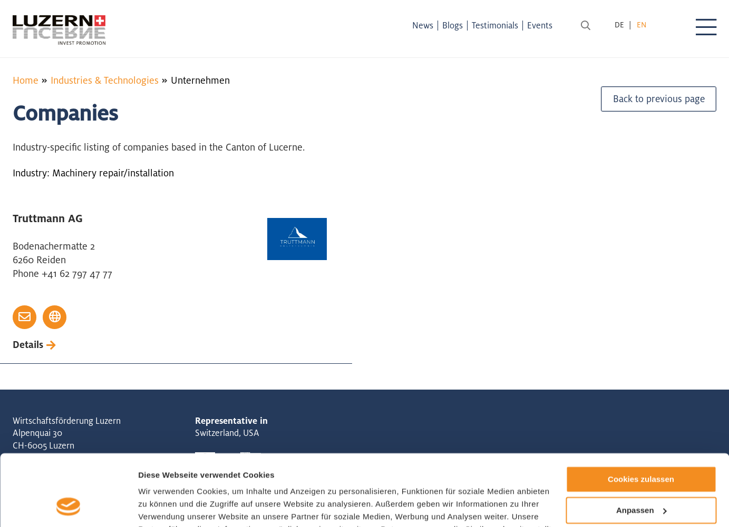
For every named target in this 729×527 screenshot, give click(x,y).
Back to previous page (658, 101)
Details (28, 345)
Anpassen (641, 445)
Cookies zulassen (641, 414)
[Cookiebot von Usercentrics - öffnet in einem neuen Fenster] (68, 506)
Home (25, 80)
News (426, 25)
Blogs (456, 25)
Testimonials (498, 25)
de (619, 24)
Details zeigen (164, 506)
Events (543, 25)
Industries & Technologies (105, 80)
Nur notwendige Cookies (641, 476)
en (641, 24)
